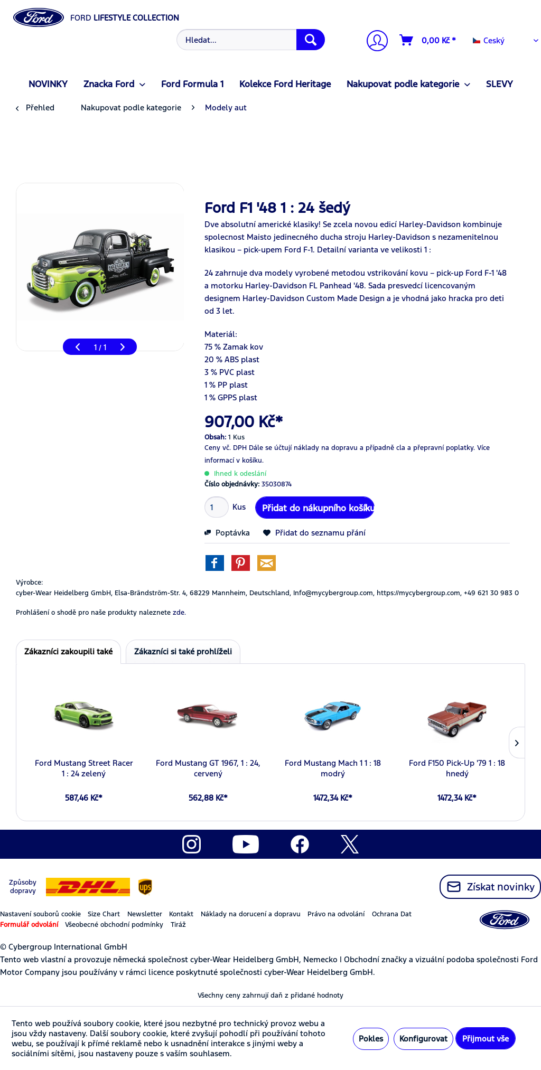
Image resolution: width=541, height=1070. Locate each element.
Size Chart (104, 914)
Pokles (371, 1039)
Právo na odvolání (336, 914)
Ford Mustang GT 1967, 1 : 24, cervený (208, 768)
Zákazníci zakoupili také (68, 651)
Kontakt (181, 914)
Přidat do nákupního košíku (318, 506)
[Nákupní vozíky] (428, 40)
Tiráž (178, 925)
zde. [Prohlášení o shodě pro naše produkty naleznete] (179, 612)
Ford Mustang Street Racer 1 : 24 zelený (84, 768)
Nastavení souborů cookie (40, 914)
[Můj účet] (373, 42)
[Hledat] (310, 39)
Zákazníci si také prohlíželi (183, 651)
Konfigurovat (423, 1039)
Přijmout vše (485, 1039)
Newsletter (144, 914)
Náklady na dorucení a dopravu (251, 914)
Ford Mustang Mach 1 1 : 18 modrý (333, 768)
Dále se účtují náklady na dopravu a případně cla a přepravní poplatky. (362, 448)
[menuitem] (249, 39)
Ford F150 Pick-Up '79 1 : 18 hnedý (457, 768)
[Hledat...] (250, 39)
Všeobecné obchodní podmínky (114, 925)
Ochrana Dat (392, 914)
